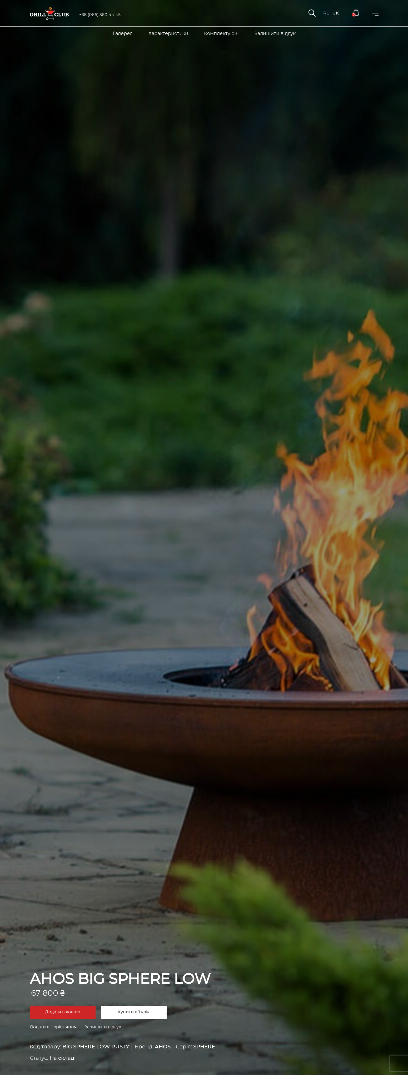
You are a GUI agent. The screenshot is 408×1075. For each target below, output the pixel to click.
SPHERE (204, 1046)
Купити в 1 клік (134, 1012)
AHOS (163, 1046)
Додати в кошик (62, 1012)
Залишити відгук (102, 1027)
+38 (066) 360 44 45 (100, 15)
